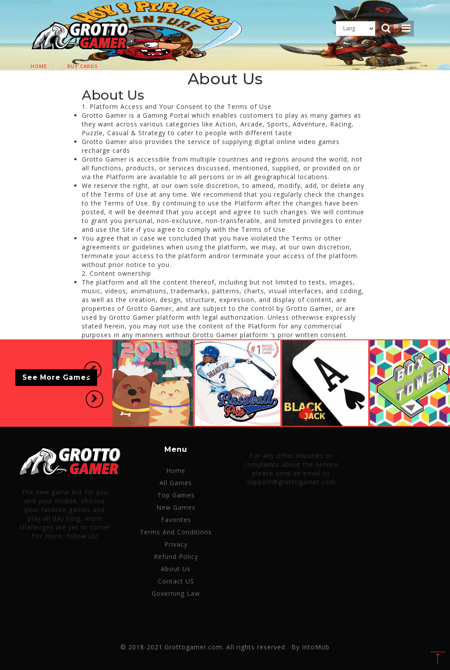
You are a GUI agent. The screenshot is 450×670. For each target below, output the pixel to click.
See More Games (56, 378)
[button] (92, 370)
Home (39, 66)
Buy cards (82, 66)
